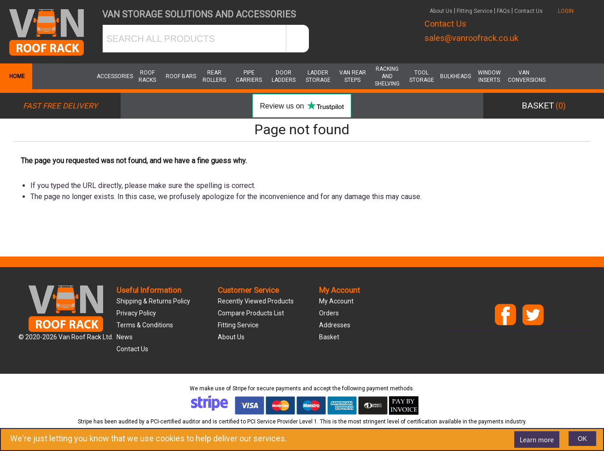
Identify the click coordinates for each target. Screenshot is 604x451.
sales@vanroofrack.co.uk (471, 38)
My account (336, 301)
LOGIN (566, 11)
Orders (329, 313)
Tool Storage (421, 76)
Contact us (132, 349)
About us (231, 337)
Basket (329, 337)
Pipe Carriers (249, 76)
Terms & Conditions (144, 325)
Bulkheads (455, 76)
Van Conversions (524, 76)
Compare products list (251, 313)
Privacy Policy (136, 313)
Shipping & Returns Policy (153, 301)
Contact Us (528, 11)
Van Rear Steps (352, 76)
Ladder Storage (318, 76)
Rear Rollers (214, 76)
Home (16, 76)
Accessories (113, 76)
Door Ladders (284, 76)
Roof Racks (147, 76)
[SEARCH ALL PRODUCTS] (194, 38)
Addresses (334, 325)
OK (582, 438)
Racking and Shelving (387, 76)
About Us (441, 11)
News (124, 337)
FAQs (503, 11)
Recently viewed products (256, 301)
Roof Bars (181, 76)
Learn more (537, 439)
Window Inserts (489, 76)
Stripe (239, 388)
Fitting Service (475, 11)
